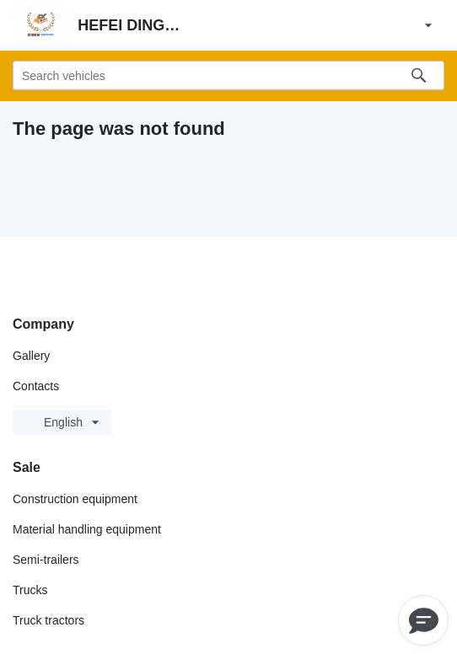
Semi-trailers (46, 559)
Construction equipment (75, 499)
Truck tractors (48, 620)
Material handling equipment (87, 529)
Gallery (31, 355)
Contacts (36, 386)
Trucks (30, 590)
